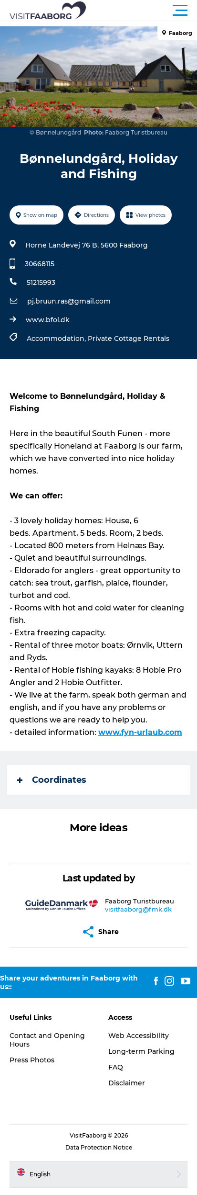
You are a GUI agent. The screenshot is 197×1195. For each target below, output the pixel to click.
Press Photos (32, 1060)
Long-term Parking (141, 1051)
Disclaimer (126, 1083)
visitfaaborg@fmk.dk (138, 909)
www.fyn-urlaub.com (140, 732)
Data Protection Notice (98, 1147)
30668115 (39, 263)
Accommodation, (57, 338)
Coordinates (51, 780)
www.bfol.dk (48, 320)
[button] (141, 10)
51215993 (41, 282)
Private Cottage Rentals (128, 338)
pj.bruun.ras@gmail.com (69, 301)
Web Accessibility (138, 1035)
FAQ (115, 1067)
